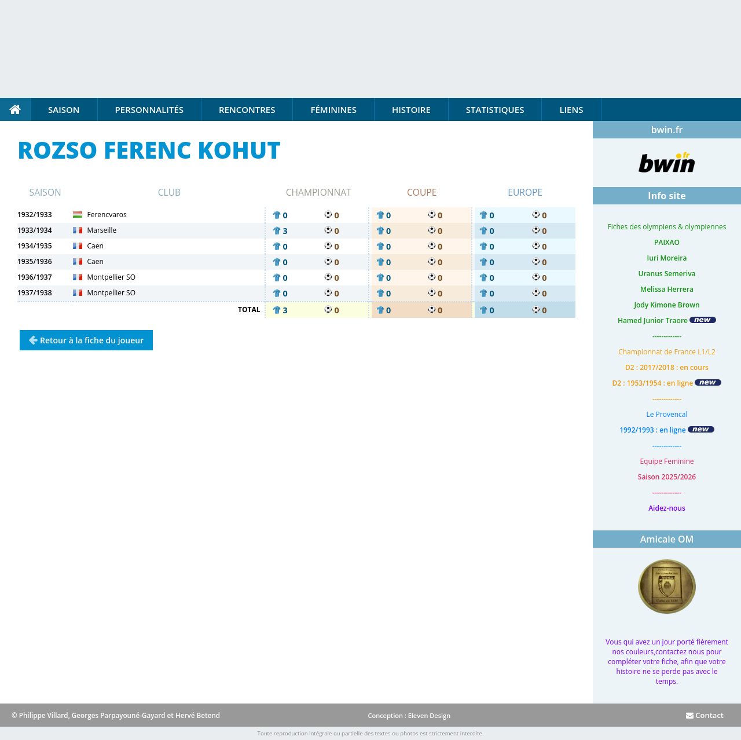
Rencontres (247, 109)
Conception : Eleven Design (409, 715)
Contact (705, 715)
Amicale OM (667, 539)
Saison (64, 109)
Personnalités (149, 109)
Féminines (333, 109)
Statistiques (495, 109)
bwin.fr (667, 129)
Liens (571, 109)
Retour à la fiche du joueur (92, 340)
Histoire (411, 109)
